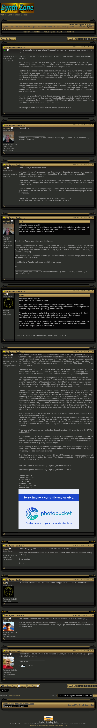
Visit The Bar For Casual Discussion (15, 15)
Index (22, 686)
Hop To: (54, 696)
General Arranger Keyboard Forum (69, 27)
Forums (18, 27)
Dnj (4, 294)
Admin (10, 695)
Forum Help (69, 32)
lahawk (6, 654)
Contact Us (73, 705)
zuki (4, 168)
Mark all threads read (24, 704)
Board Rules (8, 704)
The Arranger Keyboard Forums (38, 27)
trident (6, 619)
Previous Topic (8, 686)
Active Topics (49, 32)
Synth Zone (8, 27)
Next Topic (33, 686)
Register (26, 32)
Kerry (18, 695)
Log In (91, 25)
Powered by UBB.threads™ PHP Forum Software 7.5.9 (48, 725)
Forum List (36, 32)
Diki (14, 695)
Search (59, 32)
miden (5, 549)
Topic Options (8, 39)
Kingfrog (7, 355)
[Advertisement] (72, 9)
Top (4, 113)
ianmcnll (6, 128)
